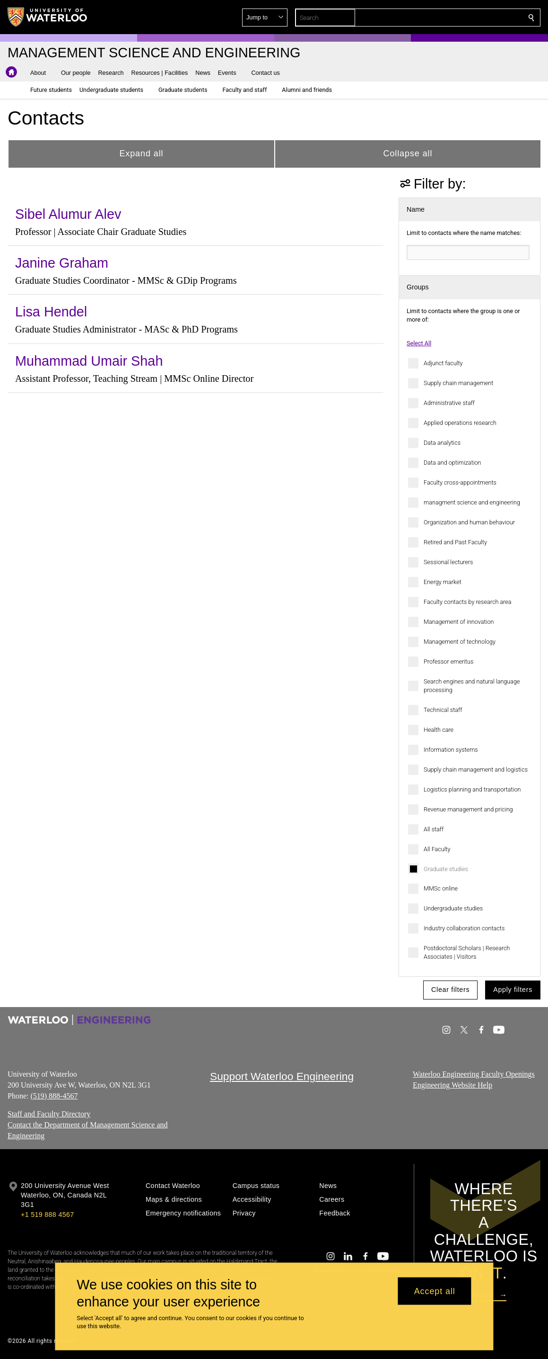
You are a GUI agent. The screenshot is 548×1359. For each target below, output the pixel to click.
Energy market (442, 581)
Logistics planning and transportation (472, 789)
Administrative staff (449, 402)
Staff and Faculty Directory (49, 1114)
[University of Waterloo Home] (48, 17)
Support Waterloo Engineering (282, 1076)
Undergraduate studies (453, 908)
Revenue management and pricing (468, 809)
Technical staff (443, 709)
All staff (434, 829)
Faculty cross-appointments (460, 482)
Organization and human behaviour (469, 522)
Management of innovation (459, 621)
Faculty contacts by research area (468, 601)
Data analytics (442, 442)
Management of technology (460, 641)
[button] (463, 17)
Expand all (141, 153)
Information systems (451, 749)
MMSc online (441, 888)
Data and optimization (452, 462)
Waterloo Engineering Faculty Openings (474, 1074)
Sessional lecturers (448, 562)
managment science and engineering (472, 502)
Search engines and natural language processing (472, 685)
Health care (438, 729)
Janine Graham (61, 262)
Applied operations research (460, 422)
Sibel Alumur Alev (68, 214)
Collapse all (408, 153)
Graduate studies (446, 869)
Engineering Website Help (452, 1085)
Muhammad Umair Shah (89, 361)
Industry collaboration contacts (464, 928)
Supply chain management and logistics (476, 769)
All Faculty (437, 849)
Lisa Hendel (51, 311)
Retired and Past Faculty (455, 542)
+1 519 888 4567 (47, 1214)
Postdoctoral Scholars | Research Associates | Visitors (467, 952)
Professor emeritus (448, 661)
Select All (419, 343)
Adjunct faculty (443, 363)
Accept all (434, 1291)
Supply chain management (458, 383)
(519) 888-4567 (54, 1096)
